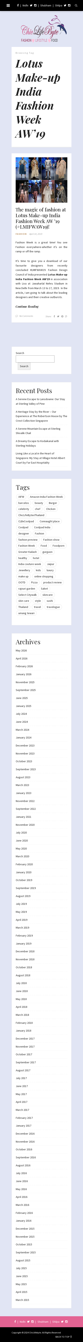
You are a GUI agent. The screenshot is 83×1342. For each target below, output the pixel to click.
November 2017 (25, 1046)
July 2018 (21, 983)
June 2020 (22, 840)
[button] (41, 180)
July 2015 (21, 1268)
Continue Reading (27, 306)
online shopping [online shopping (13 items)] (43, 576)
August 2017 (23, 1070)
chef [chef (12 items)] (37, 509)
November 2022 (25, 801)
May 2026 (21, 650)
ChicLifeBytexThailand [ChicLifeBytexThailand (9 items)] (31, 515)
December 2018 (25, 951)
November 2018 (25, 959)
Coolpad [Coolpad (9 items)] (23, 527)
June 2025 (22, 698)
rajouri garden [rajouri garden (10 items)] (26, 588)
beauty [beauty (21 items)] (39, 503)
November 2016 (25, 1141)
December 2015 (25, 1228)
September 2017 (26, 1062)
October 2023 (24, 761)
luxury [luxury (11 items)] (50, 570)
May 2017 (21, 1094)
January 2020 (23, 872)
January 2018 (23, 1030)
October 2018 (24, 967)
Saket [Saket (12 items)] (44, 588)
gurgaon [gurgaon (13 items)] (47, 552)
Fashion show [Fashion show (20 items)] (51, 539)
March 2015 (22, 1300)
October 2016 (24, 1149)
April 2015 (21, 1292)
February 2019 (24, 935)
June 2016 (22, 1181)
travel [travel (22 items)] (37, 607)
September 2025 (26, 690)
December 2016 (25, 1133)
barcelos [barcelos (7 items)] (23, 503)
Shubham (45, 5)
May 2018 (21, 999)
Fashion (21, 233)
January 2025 (23, 706)
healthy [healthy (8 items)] (22, 558)
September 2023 (26, 769)
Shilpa (58, 5)
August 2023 (23, 777)
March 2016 (22, 1205)
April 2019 (21, 920)
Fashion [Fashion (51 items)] (39, 533)
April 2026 (21, 658)
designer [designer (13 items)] (23, 533)
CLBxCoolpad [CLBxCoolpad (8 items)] (26, 521)
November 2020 (25, 825)
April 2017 (21, 1102)
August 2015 (23, 1260)
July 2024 (21, 714)
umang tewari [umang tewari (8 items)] (26, 613)
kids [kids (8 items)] (38, 570)
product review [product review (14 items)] (52, 582)
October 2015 (24, 1244)
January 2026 (23, 674)
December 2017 (25, 1038)
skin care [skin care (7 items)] (23, 601)
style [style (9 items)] (38, 601)
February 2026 (24, 666)
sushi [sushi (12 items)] (50, 601)
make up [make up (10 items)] (23, 576)
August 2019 (23, 896)
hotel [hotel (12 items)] (36, 558)
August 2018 (23, 975)
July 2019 (21, 904)
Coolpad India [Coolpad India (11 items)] (42, 527)
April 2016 (21, 1197)
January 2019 (23, 943)
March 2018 (22, 1015)
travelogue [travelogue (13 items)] (53, 607)
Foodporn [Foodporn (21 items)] (58, 545)
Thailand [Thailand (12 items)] (23, 607)
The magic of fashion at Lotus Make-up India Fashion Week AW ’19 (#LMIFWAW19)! (41, 218)
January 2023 (23, 793)
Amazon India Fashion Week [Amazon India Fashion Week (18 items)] (46, 497)
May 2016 (21, 1189)
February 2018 (24, 1023)
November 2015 (25, 1236)
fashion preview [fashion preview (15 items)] (28, 539)
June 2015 (22, 1276)
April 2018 (21, 1007)
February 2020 (24, 864)
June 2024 (22, 722)
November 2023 (25, 753)
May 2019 (21, 912)
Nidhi (25, 5)
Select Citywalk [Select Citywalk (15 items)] (27, 595)
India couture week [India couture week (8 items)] (29, 564)
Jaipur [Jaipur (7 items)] (50, 564)
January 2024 (23, 737)
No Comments (26, 315)
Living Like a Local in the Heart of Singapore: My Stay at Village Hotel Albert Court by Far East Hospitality (40, 458)
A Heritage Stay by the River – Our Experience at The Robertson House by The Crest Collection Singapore (41, 416)
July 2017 (21, 1078)
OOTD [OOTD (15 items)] (21, 582)
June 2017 (22, 1086)
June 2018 (22, 991)
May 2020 (21, 848)
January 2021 (23, 817)
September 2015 (26, 1252)
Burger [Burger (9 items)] (53, 503)
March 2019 (22, 927)
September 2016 (26, 1157)
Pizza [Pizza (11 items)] (34, 582)
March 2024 (22, 729)
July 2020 (21, 832)
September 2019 (26, 888)
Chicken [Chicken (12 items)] (50, 509)
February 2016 (24, 1213)
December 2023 (25, 745)
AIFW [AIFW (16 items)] (21, 497)
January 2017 (23, 1125)
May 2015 (21, 1284)
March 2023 (22, 785)
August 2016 (23, 1165)
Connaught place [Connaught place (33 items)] (50, 521)
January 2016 (23, 1220)
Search (20, 353)
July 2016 (21, 1173)
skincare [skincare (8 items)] (47, 595)
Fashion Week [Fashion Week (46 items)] (26, 545)
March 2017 (22, 1110)
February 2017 (24, 1118)
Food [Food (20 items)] (44, 545)
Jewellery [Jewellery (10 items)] (24, 570)
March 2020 (22, 856)
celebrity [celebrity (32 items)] (23, 509)
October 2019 (24, 880)
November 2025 (25, 682)
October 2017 (24, 1054)
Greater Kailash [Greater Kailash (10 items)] (27, 552)
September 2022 (26, 809)
